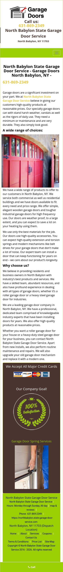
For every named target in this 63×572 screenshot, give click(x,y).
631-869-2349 (31, 25)
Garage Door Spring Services (31, 441)
